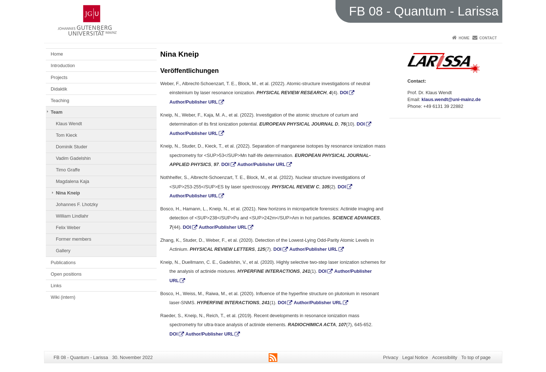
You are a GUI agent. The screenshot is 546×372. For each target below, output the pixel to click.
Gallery (63, 250)
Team (56, 112)
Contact (488, 38)
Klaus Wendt (69, 123)
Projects (59, 77)
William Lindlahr (72, 216)
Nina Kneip (68, 193)
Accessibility (444, 357)
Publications (63, 262)
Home (464, 38)
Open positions (66, 274)
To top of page (475, 357)
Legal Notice (415, 357)
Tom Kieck (66, 135)
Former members (73, 239)
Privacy (390, 357)
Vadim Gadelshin (73, 158)
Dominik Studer (71, 146)
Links (56, 285)
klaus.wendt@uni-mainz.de (451, 99)
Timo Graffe (68, 169)
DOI (344, 92)
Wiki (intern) (63, 297)
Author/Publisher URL (194, 102)
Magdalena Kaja (72, 181)
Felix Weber (68, 227)
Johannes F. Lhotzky (77, 204)
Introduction (63, 65)
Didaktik (59, 89)
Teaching (60, 100)
